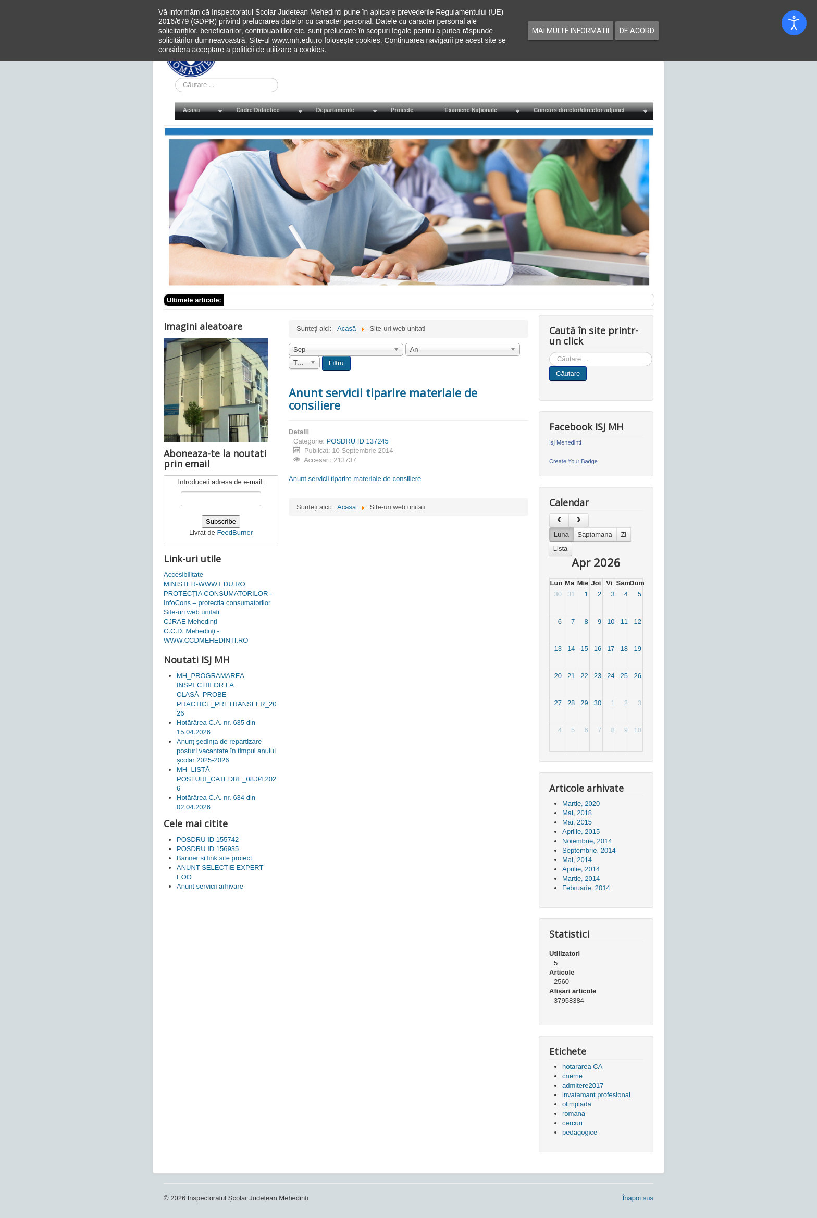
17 (610, 649)
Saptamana (594, 534)
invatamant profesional (596, 1095)
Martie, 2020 (581, 803)
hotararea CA (582, 1067)
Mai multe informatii (570, 31)
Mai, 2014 (577, 860)
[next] (578, 520)
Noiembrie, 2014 (587, 841)
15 (584, 649)
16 (597, 649)
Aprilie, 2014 (581, 869)
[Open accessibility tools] (794, 22)
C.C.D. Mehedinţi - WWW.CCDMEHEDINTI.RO (206, 635)
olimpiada (576, 1104)
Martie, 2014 (581, 878)
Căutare (568, 373)
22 (584, 676)
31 (571, 594)
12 (637, 621)
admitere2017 (583, 1085)
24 (610, 676)
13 (557, 649)
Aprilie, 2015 (581, 831)
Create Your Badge (573, 461)
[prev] (559, 520)
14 (571, 649)
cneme (572, 1076)
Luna (561, 534)
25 (624, 676)
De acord (637, 31)
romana (573, 1113)
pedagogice (579, 1132)
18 (624, 649)
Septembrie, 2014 (589, 850)
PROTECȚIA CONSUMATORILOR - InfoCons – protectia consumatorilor (218, 598)
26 (637, 676)
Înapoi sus (638, 1198)
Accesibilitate (183, 575)
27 (557, 703)
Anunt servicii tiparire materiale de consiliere (383, 399)
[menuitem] (201, 111)
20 (557, 676)
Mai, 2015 (577, 822)
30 (557, 594)
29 (584, 703)
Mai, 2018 (577, 813)
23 (597, 676)
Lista (560, 548)
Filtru (336, 363)
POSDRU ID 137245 (358, 441)
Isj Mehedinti (565, 442)
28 (571, 703)
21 (571, 676)
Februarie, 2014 (586, 888)
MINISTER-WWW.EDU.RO (204, 584)
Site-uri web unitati (191, 612)
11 (624, 621)
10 (610, 621)
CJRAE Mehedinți (190, 621)
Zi (623, 534)
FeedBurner (235, 532)
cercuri (572, 1123)
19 (637, 649)
